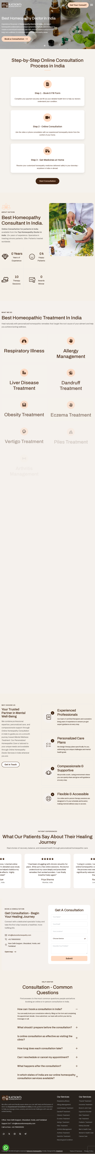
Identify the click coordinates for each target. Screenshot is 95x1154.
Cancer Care (83, 1136)
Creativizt (59, 1151)
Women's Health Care (86, 1133)
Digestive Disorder (85, 1112)
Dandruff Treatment (63, 1112)
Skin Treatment (84, 1115)
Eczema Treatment (63, 1119)
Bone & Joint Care (85, 1108)
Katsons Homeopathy (34, 1151)
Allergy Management (64, 1105)
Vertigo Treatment (63, 1122)
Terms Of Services (76, 1151)
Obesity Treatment (63, 1115)
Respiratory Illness (63, 1101)
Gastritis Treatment (63, 1136)
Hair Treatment (84, 1119)
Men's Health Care (85, 1129)
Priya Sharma (47, 879)
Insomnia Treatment (85, 1105)
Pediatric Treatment (85, 1122)
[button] (44, 45)
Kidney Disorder (84, 1126)
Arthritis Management (64, 1129)
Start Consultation (47, 181)
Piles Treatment (62, 1126)
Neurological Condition (65, 1140)
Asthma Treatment (63, 1133)
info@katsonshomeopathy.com (23, 1124)
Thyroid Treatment (85, 1101)
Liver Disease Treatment (65, 1108)
